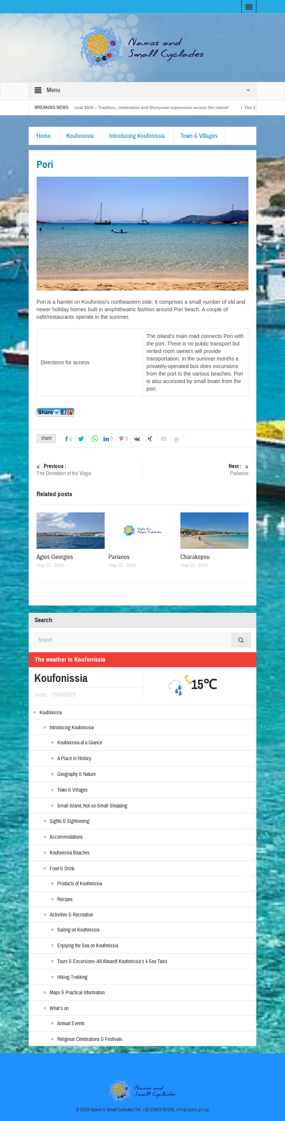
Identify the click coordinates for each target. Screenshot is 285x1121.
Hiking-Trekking (72, 977)
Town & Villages (199, 136)
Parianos (195, 469)
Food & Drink (62, 868)
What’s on (59, 1008)
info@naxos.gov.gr (192, 1110)
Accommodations (66, 837)
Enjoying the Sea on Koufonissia (87, 945)
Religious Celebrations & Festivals (89, 1039)
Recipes (65, 899)
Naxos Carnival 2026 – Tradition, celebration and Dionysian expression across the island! (146, 107)
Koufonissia (80, 136)
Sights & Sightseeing (69, 821)
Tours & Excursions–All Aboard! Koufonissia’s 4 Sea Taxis (112, 961)
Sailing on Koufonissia (78, 930)
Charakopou (195, 557)
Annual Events (71, 1023)
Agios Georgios (55, 557)
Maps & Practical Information (77, 992)
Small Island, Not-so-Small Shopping (92, 806)
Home (44, 136)
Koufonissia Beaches (70, 853)
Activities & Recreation (71, 915)
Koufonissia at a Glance (79, 742)
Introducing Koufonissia (137, 136)
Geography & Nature (76, 774)
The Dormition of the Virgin (89, 469)
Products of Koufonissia (79, 883)
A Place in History (74, 758)
